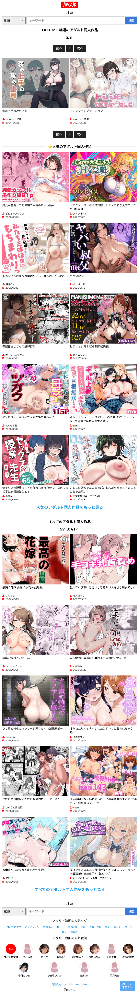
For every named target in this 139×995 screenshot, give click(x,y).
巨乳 (83, 927)
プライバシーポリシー (75, 984)
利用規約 (56, 984)
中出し (60, 927)
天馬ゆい (84, 969)
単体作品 (47, 927)
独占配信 (72, 927)
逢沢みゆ (27, 951)
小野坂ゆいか (54, 969)
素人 (64, 932)
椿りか (44, 951)
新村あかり (78, 951)
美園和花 (61, 951)
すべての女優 (11, 951)
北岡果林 (111, 951)
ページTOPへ (127, 985)
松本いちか (94, 951)
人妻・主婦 (95, 927)
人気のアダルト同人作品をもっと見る (69, 507)
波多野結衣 (128, 951)
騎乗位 (73, 932)
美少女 (117, 927)
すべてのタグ (14, 927)
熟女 (107, 927)
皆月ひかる (24, 969)
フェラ (128, 927)
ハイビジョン (32, 927)
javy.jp (70, 4)
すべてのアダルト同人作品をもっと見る (69, 890)
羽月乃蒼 (115, 969)
